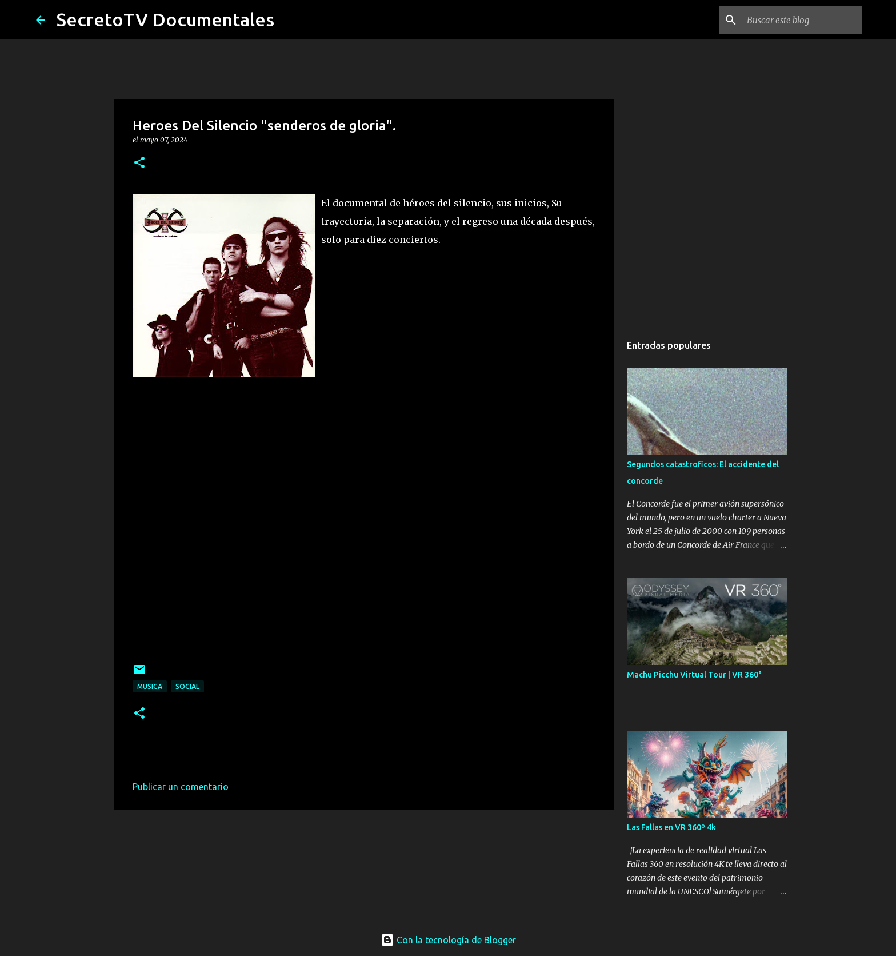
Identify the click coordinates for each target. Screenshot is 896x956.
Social (187, 686)
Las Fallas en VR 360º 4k (671, 827)
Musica (149, 686)
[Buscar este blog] (802, 20)
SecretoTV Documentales (165, 19)
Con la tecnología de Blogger (448, 940)
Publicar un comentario (181, 787)
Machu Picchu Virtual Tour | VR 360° (694, 674)
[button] (139, 163)
